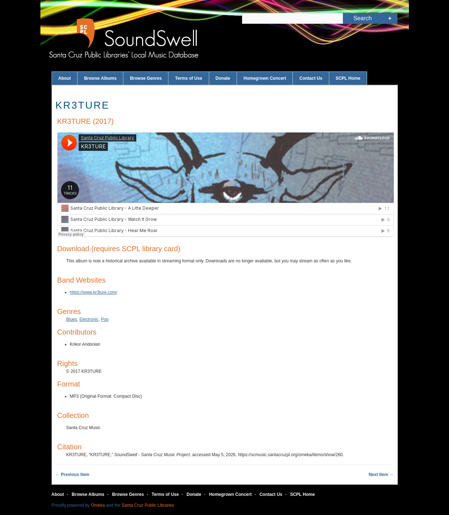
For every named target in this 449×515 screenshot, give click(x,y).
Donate (223, 78)
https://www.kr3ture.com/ (93, 292)
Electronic (88, 319)
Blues (71, 319)
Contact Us (310, 78)
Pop (105, 319)
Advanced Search (389, 18)
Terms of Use (188, 78)
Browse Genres (146, 78)
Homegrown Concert (264, 78)
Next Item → (381, 474)
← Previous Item (72, 474)
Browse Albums (100, 78)
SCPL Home (348, 78)
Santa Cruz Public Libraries (148, 505)
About (64, 78)
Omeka (98, 505)
